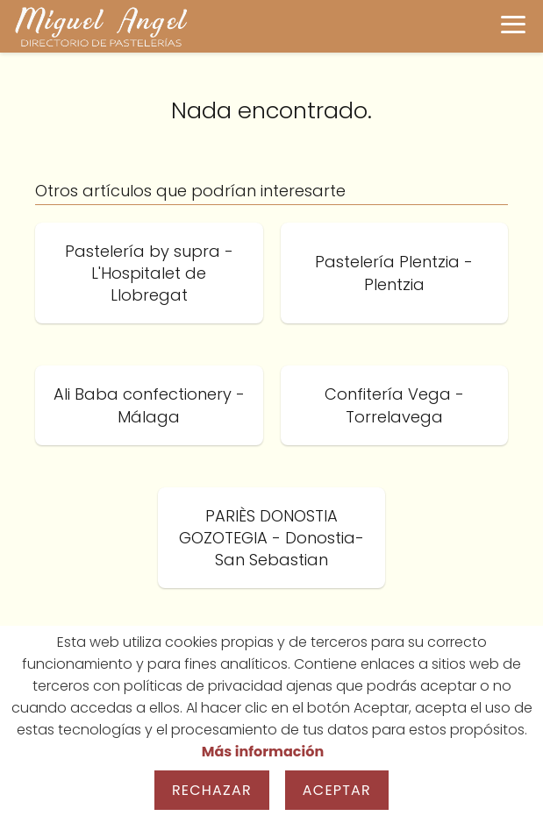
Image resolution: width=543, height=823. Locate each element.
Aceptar (337, 790)
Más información (263, 751)
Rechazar (212, 790)
